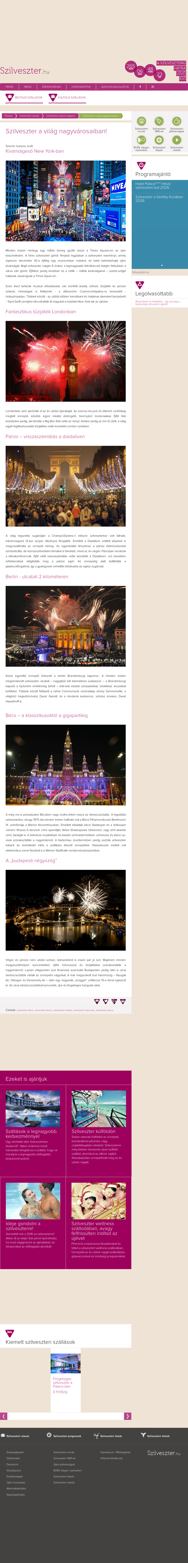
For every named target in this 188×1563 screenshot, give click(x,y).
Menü (28, 87)
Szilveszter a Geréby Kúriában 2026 (159, 199)
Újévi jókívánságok (64, 1464)
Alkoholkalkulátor (115, 87)
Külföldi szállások (72, 97)
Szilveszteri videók (176, 149)
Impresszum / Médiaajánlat (115, 1452)
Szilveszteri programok (67, 1436)
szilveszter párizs (104, 1010)
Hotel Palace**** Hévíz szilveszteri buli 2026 (153, 185)
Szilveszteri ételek (158, 1436)
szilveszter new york (83, 1010)
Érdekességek (51, 87)
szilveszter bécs (25, 1010)
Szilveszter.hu (140, 272)
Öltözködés (13, 1458)
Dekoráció (12, 1464)
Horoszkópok (81, 87)
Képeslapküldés (16, 1495)
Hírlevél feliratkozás (111, 1458)
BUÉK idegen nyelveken (141, 149)
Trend (9, 87)
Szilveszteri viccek (141, 130)
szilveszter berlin (43, 1010)
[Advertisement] (94, 32)
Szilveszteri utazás (18, 1436)
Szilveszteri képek (159, 149)
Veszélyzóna (14, 1470)
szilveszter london (62, 1010)
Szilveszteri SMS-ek (159, 130)
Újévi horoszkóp (16, 1482)
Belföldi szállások (29, 97)
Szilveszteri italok (111, 1436)
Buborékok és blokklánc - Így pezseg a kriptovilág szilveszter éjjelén (157, 303)
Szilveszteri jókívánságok (176, 130)
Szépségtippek (15, 1452)
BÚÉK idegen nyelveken (67, 1470)
